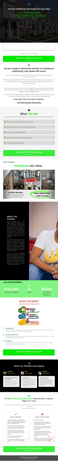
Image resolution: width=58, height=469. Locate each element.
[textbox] (29, 290)
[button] (53, 121)
